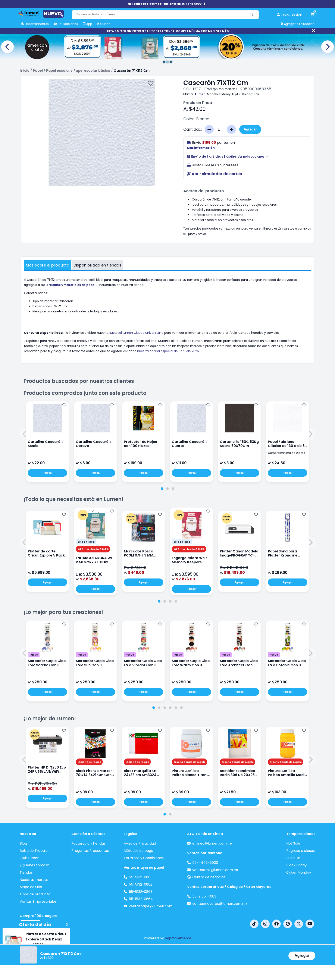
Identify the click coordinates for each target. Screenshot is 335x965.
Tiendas (26, 872)
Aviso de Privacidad (140, 843)
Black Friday (296, 865)
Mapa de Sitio (31, 886)
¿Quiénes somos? (34, 865)
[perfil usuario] (289, 14)
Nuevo (33, 654)
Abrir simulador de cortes (214, 173)
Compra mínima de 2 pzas (286, 453)
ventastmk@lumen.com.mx (215, 869)
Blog (23, 843)
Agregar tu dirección (297, 24)
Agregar (250, 129)
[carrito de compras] (312, 14)
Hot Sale (293, 843)
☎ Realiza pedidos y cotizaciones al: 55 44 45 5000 (165, 4)
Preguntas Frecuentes (90, 850)
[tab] (162, 488)
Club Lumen (29, 857)
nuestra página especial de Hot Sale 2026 (168, 351)
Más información (201, 148)
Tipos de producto (35, 894)
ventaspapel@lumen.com (150, 906)
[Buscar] (251, 14)
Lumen (200, 94)
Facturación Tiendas (88, 843)
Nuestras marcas (34, 879)
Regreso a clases (300, 850)
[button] (24, 434)
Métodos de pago (138, 850)
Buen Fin (293, 857)
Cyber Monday (298, 872)
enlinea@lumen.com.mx (212, 843)
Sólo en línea (86, 541)
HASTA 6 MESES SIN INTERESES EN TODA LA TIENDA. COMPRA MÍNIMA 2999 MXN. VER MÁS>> (167, 31)
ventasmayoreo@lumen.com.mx (219, 903)
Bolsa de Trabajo (34, 850)
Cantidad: (192, 129)
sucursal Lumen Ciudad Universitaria (136, 333)
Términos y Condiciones (144, 857)
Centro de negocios (208, 877)
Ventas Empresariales (38, 901)
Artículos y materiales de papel (71, 285)
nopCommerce (178, 938)
